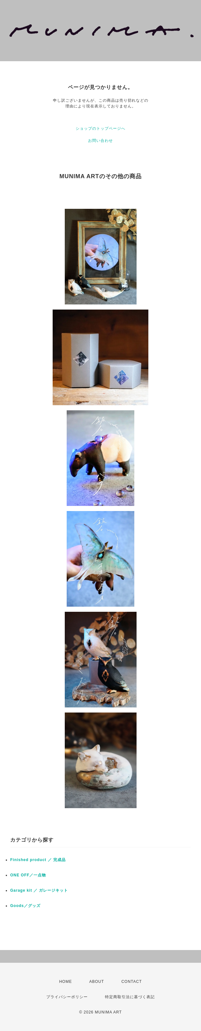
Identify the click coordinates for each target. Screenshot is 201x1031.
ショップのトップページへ (100, 128)
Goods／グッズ (25, 905)
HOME (65, 981)
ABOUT (96, 981)
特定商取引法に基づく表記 (130, 997)
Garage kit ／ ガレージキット (39, 890)
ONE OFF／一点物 (28, 875)
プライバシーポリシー (67, 997)
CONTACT (131, 981)
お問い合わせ (100, 140)
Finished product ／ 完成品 (38, 860)
